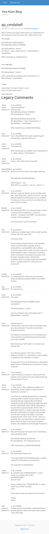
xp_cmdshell (12, 25)
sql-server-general (32, 28)
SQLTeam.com (15, 3)
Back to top (24, 529)
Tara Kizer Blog (11, 11)
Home (5, 3)
